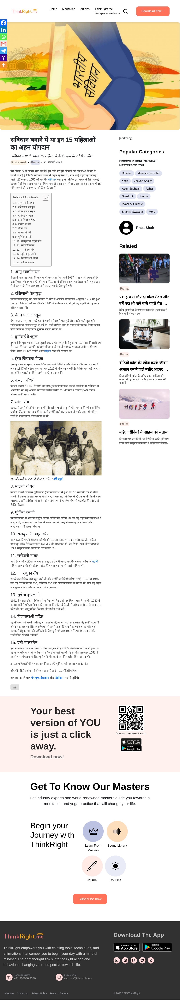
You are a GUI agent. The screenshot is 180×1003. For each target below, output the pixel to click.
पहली (95, 561)
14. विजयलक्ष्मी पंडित (27, 258)
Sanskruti (128, 196)
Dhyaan (127, 173)
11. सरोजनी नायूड (25, 245)
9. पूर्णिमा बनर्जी (23, 236)
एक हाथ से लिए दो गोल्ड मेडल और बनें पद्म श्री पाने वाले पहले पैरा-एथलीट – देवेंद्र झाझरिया (144, 301)
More (152, 211)
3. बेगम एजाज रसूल (25, 211)
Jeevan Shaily (143, 180)
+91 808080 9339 (25, 978)
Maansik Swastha (148, 173)
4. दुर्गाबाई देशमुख (24, 215)
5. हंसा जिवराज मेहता (25, 219)
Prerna (35, 162)
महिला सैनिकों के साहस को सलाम (143, 432)
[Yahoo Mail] (3, 57)
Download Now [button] (151, 11)
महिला (47, 351)
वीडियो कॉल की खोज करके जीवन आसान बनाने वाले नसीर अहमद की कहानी (143, 367)
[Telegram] (3, 50)
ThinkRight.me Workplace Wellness (107, 11)
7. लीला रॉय (21, 228)
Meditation (68, 9)
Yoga (125, 180)
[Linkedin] (3, 29)
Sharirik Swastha (132, 211)
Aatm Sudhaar (131, 188)
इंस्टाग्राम (44, 677)
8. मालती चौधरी (23, 232)
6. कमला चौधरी (23, 224)
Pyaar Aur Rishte (132, 204)
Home (53, 9)
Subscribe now (89, 899)
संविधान (52, 179)
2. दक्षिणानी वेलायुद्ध (25, 206)
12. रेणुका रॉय (26, 249)
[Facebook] (3, 22)
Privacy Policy (39, 993)
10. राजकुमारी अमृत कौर (29, 241)
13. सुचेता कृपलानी (26, 253)
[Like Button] (14, 687)
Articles (84, 9)
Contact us (23, 993)
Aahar (149, 188)
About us (9, 993)
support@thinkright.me (78, 978)
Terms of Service (59, 993)
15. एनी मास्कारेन (25, 262)
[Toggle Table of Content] (44, 198)
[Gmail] (3, 43)
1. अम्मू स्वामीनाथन (24, 202)
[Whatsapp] (3, 36)
